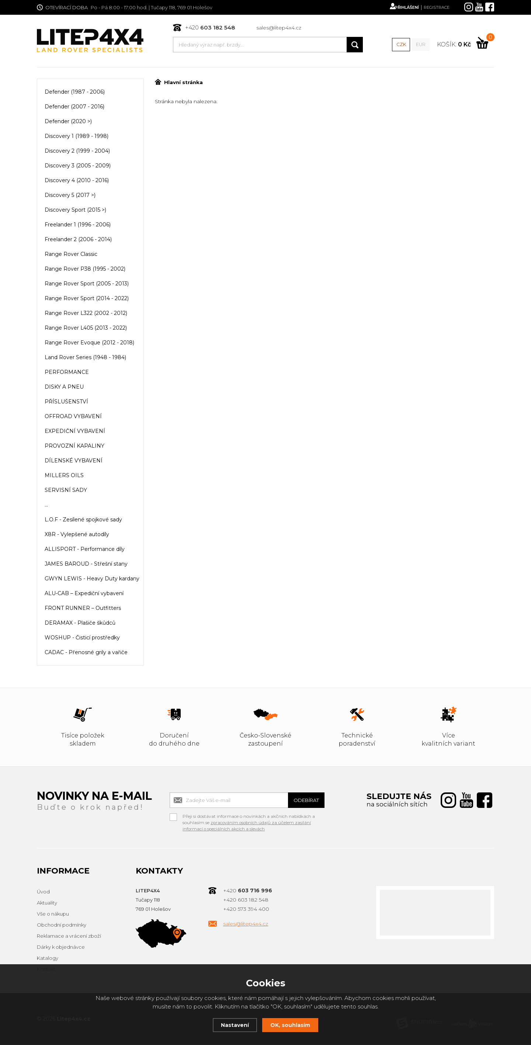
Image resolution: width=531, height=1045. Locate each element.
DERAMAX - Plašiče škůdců (80, 623)
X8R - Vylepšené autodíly (77, 535)
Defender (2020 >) (68, 122)
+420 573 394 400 (246, 909)
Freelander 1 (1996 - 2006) (78, 225)
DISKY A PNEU (64, 387)
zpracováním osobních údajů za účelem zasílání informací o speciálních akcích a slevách (248, 826)
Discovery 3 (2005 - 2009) (78, 166)
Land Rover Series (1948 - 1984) (85, 358)
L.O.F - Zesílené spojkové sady (83, 520)
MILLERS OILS (64, 476)
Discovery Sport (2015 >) (75, 210)
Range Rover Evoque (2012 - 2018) (89, 343)
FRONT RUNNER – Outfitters (83, 608)
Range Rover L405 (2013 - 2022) (86, 328)
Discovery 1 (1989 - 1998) (76, 136)
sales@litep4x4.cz (278, 28)
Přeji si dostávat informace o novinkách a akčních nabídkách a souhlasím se (249, 818)
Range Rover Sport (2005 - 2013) (87, 284)
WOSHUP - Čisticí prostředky (82, 638)
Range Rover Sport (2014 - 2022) (87, 299)
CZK (400, 45)
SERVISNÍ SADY (66, 490)
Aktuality (47, 903)
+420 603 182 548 (245, 900)
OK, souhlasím (291, 1024)
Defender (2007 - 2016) (74, 107)
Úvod (43, 892)
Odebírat (302, 800)
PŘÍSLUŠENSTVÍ (66, 402)
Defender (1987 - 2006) (75, 92)
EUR (420, 45)
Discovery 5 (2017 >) (70, 195)
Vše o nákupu (53, 914)
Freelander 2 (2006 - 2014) (78, 240)
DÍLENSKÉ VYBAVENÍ (74, 461)
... (46, 505)
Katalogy (47, 959)
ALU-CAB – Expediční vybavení (84, 594)
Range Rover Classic (71, 254)
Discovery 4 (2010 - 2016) (77, 181)
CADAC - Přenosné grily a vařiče (86, 653)
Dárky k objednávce (61, 948)
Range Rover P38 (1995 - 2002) (85, 269)
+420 (210, 27)
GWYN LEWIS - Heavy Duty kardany (92, 579)
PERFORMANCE (67, 372)
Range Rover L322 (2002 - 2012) (86, 313)
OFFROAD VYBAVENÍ (73, 417)
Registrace (434, 7)
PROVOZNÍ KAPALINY (74, 446)
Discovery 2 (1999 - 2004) (77, 151)
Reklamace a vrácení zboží (69, 937)
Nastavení (234, 1024)
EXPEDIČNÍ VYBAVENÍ (75, 431)
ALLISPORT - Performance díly (85, 549)
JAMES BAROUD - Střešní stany (86, 564)
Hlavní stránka (178, 83)
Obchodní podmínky (61, 925)
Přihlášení (399, 7)
